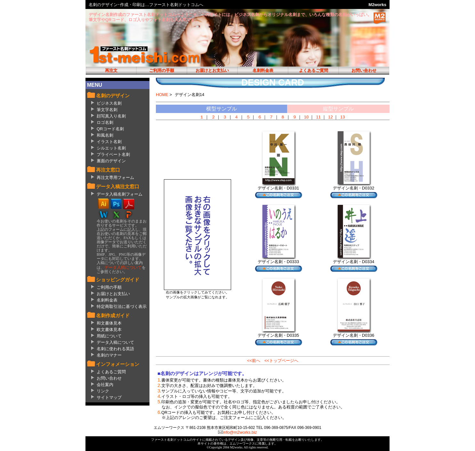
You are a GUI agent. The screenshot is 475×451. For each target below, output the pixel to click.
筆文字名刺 (107, 109)
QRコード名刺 (110, 128)
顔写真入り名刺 (111, 116)
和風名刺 (105, 135)
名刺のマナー (109, 355)
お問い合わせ (363, 70)
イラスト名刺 (109, 141)
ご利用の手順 (161, 70)
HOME (162, 94)
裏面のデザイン (111, 160)
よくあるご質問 (313, 70)
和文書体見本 (109, 323)
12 (330, 117)
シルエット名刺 (111, 148)
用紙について (109, 336)
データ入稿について (123, 267)
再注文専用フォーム (115, 177)
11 (318, 117)
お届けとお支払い (212, 70)
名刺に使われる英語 (115, 348)
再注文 (111, 70)
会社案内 (105, 384)
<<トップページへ (281, 360)
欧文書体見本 (109, 329)
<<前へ (253, 360)
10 (306, 117)
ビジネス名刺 (109, 103)
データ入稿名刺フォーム (119, 194)
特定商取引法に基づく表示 (122, 306)
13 (342, 117)
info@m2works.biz (240, 432)
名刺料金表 (263, 70)
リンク (103, 391)
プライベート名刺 (113, 154)
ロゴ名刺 (105, 122)
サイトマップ (109, 397)
